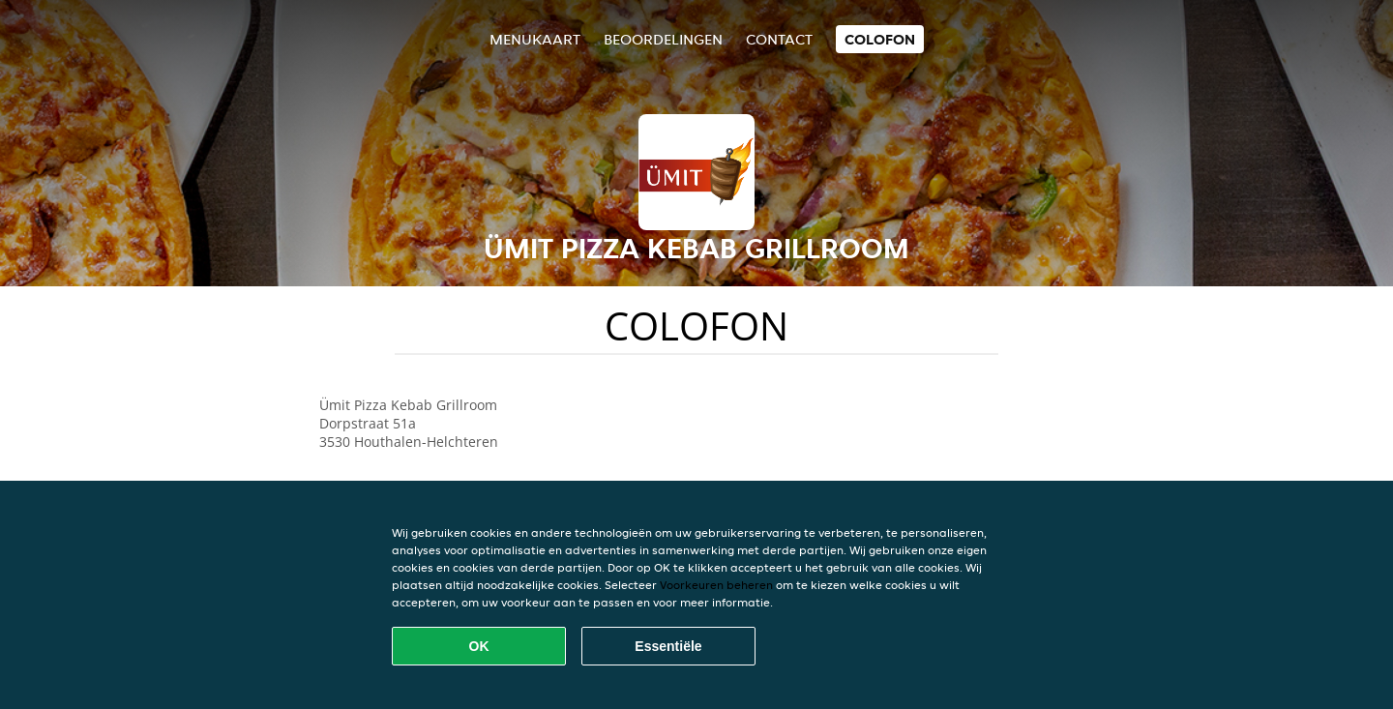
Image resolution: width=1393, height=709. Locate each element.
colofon (880, 39)
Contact (779, 39)
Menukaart (534, 39)
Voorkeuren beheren (716, 584)
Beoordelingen (663, 39)
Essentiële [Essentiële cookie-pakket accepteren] (668, 646)
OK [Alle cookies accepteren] (479, 646)
